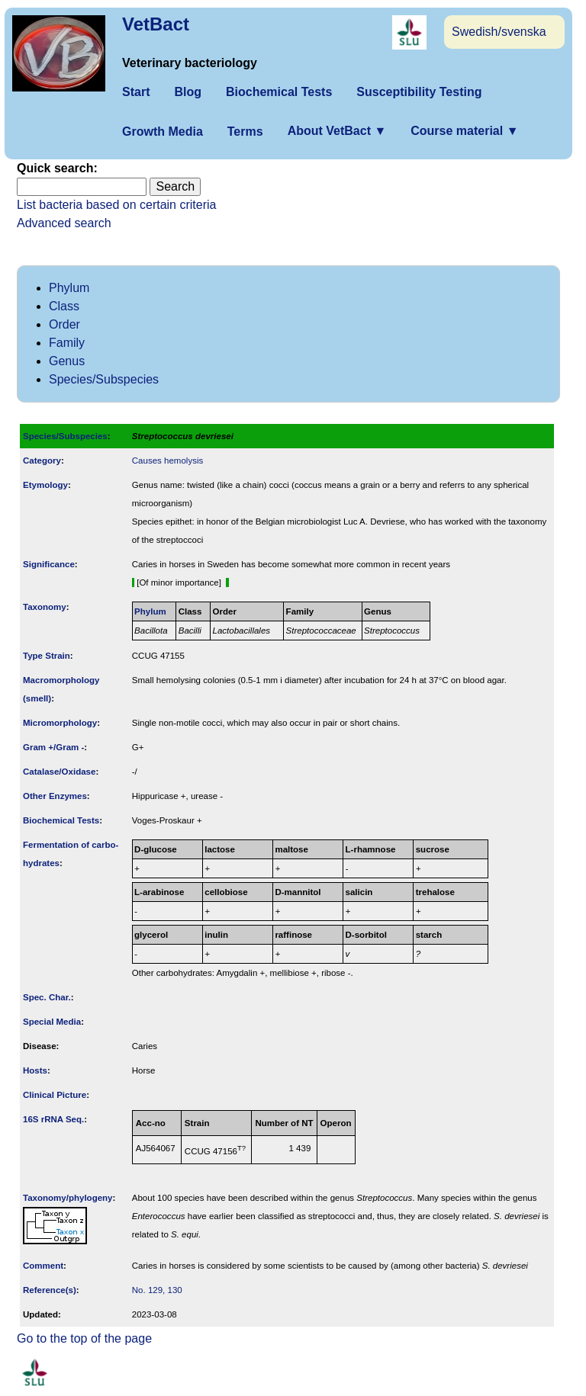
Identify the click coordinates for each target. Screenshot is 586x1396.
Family (67, 342)
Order (64, 324)
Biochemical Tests (279, 91)
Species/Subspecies (104, 379)
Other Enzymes (55, 796)
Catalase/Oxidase (59, 771)
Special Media (52, 1021)
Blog (187, 91)
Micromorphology (60, 722)
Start (136, 91)
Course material (464, 130)
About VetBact (337, 130)
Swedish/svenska (499, 31)
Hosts (35, 1070)
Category (42, 460)
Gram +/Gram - (53, 747)
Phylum (69, 287)
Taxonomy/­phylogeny (68, 1197)
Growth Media (162, 131)
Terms (245, 131)
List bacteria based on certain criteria (116, 204)
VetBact (155, 24)
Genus (67, 361)
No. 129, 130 (157, 1290)
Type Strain (46, 655)
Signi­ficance (49, 564)
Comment (43, 1265)
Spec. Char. (47, 997)
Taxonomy (44, 606)
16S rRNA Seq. (53, 1119)
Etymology (45, 484)
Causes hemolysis (167, 460)
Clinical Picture (54, 1094)
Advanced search (64, 223)
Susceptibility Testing (418, 91)
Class (64, 306)
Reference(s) (49, 1290)
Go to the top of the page (84, 1338)
